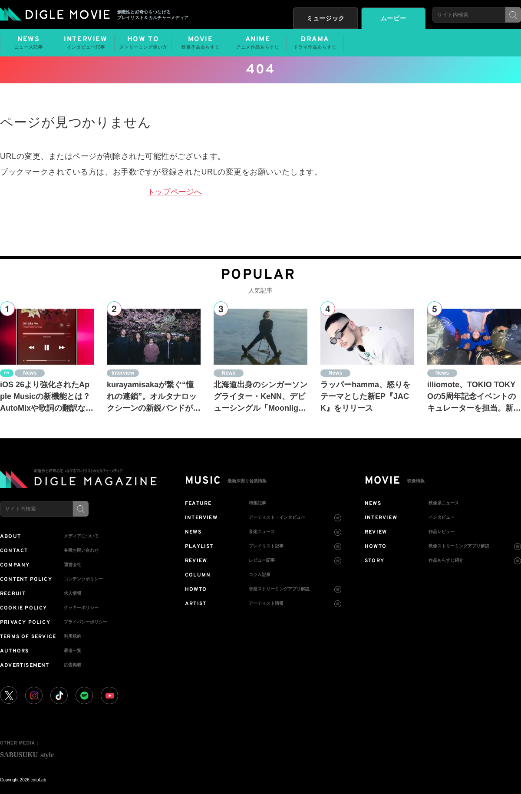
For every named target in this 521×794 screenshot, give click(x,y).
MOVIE (200, 43)
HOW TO (143, 43)
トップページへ (174, 192)
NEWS (28, 43)
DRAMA (315, 43)
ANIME (257, 43)
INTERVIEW (85, 43)
